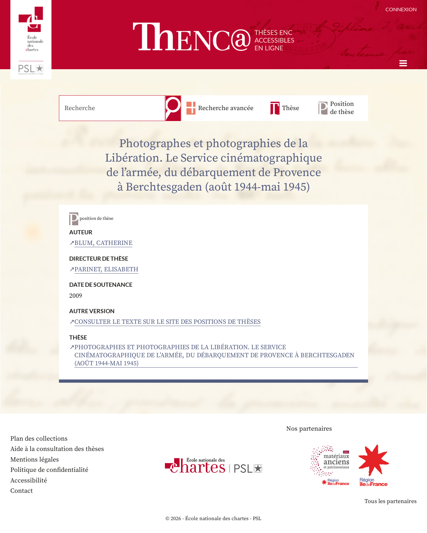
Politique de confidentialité (49, 470)
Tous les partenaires (391, 501)
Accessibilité (28, 481)
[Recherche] (112, 108)
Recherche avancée (225, 108)
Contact (21, 491)
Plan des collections (39, 439)
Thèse (290, 108)
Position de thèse (342, 108)
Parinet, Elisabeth (106, 270)
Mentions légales (34, 460)
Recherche (173, 108)
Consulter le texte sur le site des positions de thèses (167, 322)
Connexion (401, 9)
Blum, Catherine (103, 243)
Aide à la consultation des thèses (57, 449)
